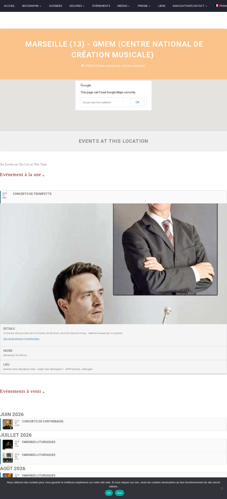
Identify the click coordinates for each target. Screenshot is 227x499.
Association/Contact (189, 5)
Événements (101, 5)
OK (137, 102)
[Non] (222, 488)
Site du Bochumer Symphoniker (20, 338)
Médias (122, 5)
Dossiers (55, 5)
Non (119, 493)
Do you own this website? (97, 102)
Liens (161, 5)
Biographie (30, 5)
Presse (143, 5)
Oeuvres (75, 5)
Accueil (9, 5)
